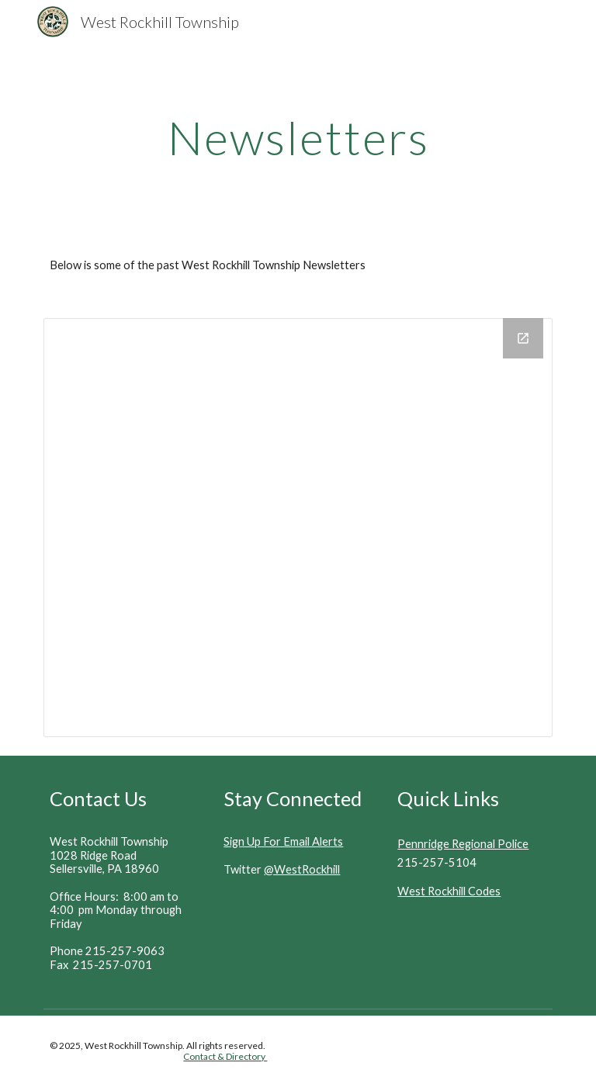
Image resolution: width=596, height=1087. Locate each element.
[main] (297, 137)
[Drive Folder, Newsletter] (297, 527)
